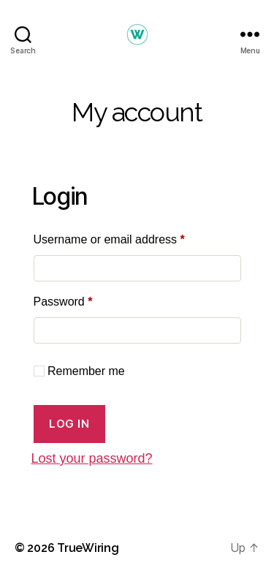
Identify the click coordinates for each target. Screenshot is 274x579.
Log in (69, 424)
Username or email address (133, 237)
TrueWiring (87, 548)
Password (87, 299)
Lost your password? (92, 458)
